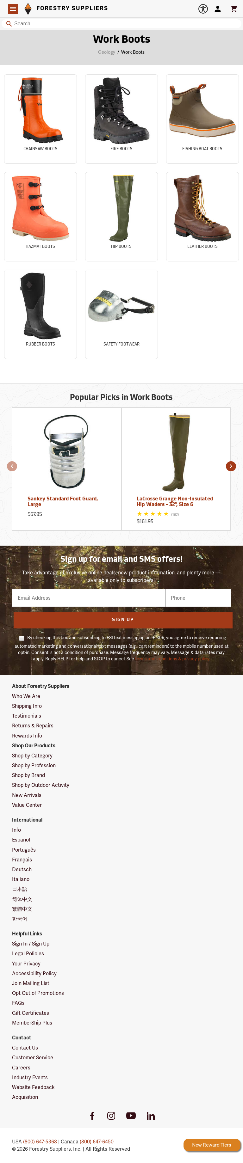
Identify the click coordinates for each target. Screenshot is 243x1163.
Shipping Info (27, 706)
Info (16, 830)
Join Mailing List (30, 983)
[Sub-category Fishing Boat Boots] (202, 119)
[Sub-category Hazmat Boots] (40, 216)
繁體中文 (22, 909)
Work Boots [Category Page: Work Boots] (121, 40)
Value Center (27, 805)
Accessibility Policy (34, 973)
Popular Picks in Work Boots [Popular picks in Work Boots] (121, 398)
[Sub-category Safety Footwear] (121, 314)
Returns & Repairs (32, 725)
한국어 (19, 918)
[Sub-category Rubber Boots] (40, 314)
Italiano (20, 879)
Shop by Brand (28, 775)
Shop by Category (32, 755)
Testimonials (26, 716)
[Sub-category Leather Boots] (202, 216)
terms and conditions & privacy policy (172, 659)
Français (22, 859)
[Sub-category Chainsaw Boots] (40, 119)
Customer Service (32, 1057)
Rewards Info (27, 735)
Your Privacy (26, 963)
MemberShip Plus (32, 1022)
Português (24, 850)
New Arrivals (26, 795)
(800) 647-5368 (40, 1141)
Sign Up (123, 620)
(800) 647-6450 (97, 1141)
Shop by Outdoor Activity (40, 785)
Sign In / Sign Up (30, 943)
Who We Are (26, 696)
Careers (21, 1067)
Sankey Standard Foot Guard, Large (63, 502)
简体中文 (22, 899)
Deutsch (22, 869)
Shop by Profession (34, 765)
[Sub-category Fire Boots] (121, 119)
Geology (106, 52)
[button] (12, 466)
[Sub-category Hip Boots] (121, 216)
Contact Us (25, 1047)
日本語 (19, 889)
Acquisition (25, 1097)
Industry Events (30, 1077)
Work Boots (133, 52)
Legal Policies (28, 953)
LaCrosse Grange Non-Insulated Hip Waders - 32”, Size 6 (175, 502)
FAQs (18, 1003)
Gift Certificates (30, 1013)
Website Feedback (33, 1087)
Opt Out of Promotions (38, 993)
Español (21, 839)
